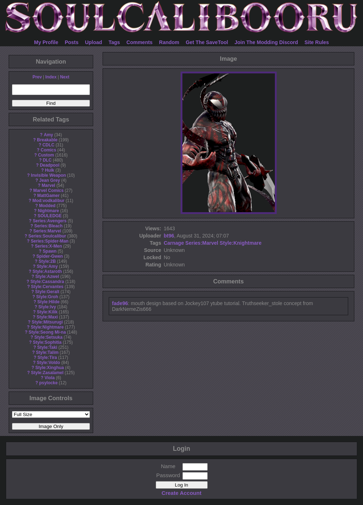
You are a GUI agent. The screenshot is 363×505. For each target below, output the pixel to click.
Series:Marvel (47, 231)
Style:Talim (47, 352)
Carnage (174, 243)
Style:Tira (47, 357)
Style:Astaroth (47, 271)
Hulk (49, 170)
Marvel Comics (48, 190)
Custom (46, 155)
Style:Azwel (47, 276)
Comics (48, 150)
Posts (71, 42)
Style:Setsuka (48, 337)
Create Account (181, 493)
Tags (114, 42)
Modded (47, 205)
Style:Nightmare (47, 327)
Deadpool (49, 165)
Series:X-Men (48, 246)
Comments (139, 42)
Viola (49, 377)
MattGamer (48, 195)
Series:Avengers (49, 220)
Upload (93, 42)
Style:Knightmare (241, 243)
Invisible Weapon (48, 175)
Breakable (47, 139)
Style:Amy (47, 266)
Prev (37, 77)
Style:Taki (47, 347)
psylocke (48, 382)
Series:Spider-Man (49, 241)
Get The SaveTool (207, 42)
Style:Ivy (47, 306)
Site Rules (316, 42)
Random (169, 42)
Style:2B (47, 261)
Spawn (49, 251)
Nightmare (48, 210)
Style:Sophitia (47, 342)
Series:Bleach (48, 225)
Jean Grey (49, 180)
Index (50, 77)
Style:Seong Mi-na (47, 332)
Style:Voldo (48, 362)
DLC (47, 160)
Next (64, 77)
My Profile (46, 42)
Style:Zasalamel (47, 372)
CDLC (49, 144)
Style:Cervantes (47, 286)
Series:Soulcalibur (47, 236)
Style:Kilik (47, 311)
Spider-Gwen (49, 256)
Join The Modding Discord (266, 42)
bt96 (169, 236)
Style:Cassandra (47, 281)
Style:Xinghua (49, 367)
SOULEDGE (50, 215)
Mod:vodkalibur (49, 200)
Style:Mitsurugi (47, 322)
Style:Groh (47, 296)
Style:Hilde (48, 301)
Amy (48, 134)
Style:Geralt (47, 291)
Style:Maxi (47, 317)
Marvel (48, 185)
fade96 (120, 303)
